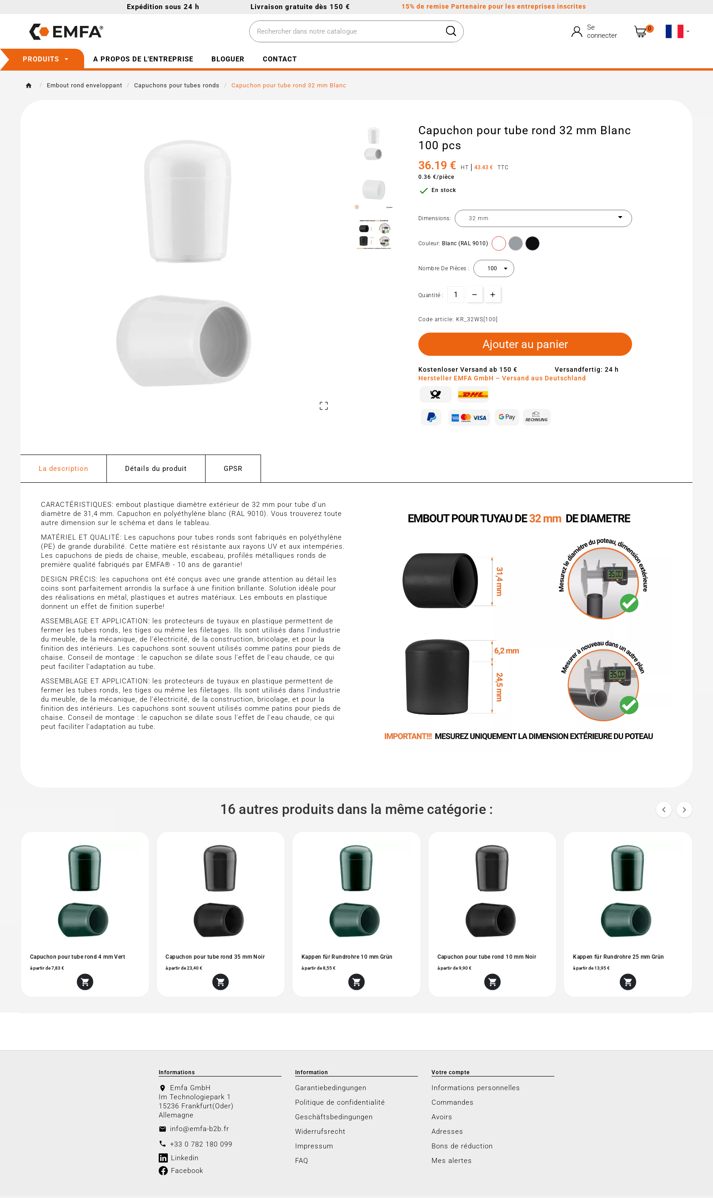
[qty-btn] (493, 294)
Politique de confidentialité (340, 1104)
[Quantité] (455, 294)
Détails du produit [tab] (156, 469)
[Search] (451, 31)
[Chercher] (344, 32)
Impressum (314, 1148)
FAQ (301, 1162)
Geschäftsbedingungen (334, 1119)
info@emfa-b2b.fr (199, 1131)
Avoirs (442, 1119)
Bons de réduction (462, 1148)
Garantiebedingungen (331, 1090)
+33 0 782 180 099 (201, 1146)
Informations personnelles (476, 1090)
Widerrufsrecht (320, 1133)
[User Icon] (595, 31)
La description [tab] (63, 469)
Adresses (447, 1133)
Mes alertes (452, 1162)
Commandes (453, 1104)
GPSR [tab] (233, 469)
